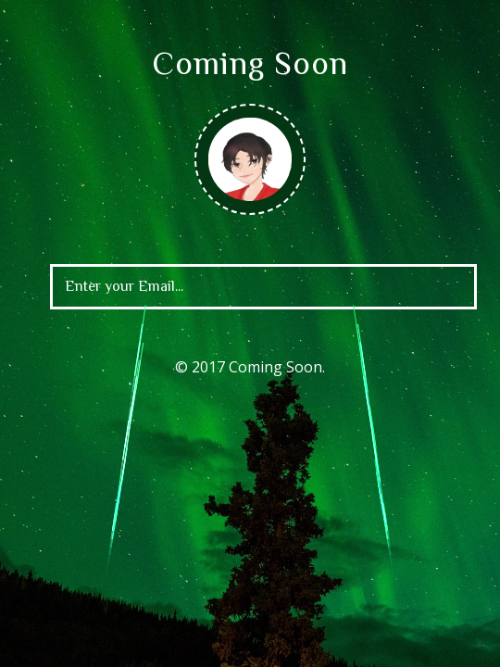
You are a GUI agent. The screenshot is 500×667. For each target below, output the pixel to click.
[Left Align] (424, 289)
